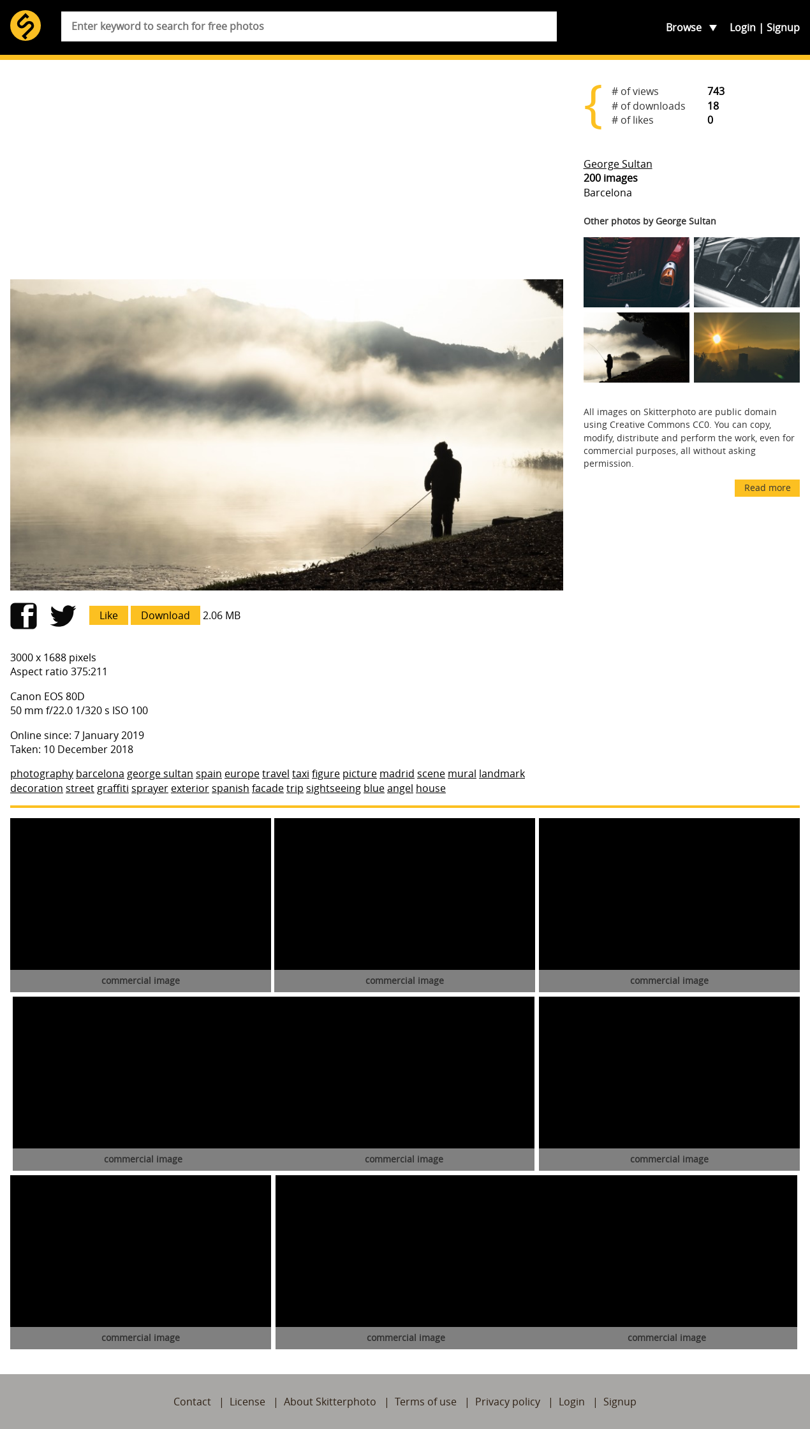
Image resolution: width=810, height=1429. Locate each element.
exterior (190, 788)
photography (41, 773)
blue (374, 788)
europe (242, 773)
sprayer (149, 788)
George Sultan (618, 164)
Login (743, 27)
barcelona (100, 773)
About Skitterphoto (330, 1402)
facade (268, 788)
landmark (502, 773)
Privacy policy (507, 1402)
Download (165, 615)
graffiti (113, 788)
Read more (767, 487)
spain (209, 773)
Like (108, 615)
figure (326, 773)
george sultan (160, 773)
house (431, 788)
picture (359, 773)
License (247, 1402)
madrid (397, 773)
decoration (36, 788)
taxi (300, 773)
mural (462, 773)
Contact (192, 1402)
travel (276, 773)
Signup (783, 27)
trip (295, 788)
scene (431, 773)
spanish (230, 788)
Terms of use (426, 1402)
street (80, 788)
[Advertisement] (286, 169)
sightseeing (333, 788)
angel (400, 788)
